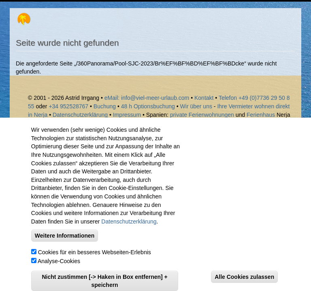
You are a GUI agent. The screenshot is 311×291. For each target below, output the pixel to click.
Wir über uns (196, 106)
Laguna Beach (267, 123)
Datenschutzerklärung (80, 115)
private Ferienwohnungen (202, 115)
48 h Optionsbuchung (148, 106)
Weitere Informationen (65, 243)
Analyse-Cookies (59, 269)
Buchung (105, 106)
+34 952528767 (68, 106)
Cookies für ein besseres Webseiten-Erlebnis (94, 260)
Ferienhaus (261, 115)
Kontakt (204, 98)
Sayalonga (46, 123)
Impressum (127, 115)
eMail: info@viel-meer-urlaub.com (147, 98)
